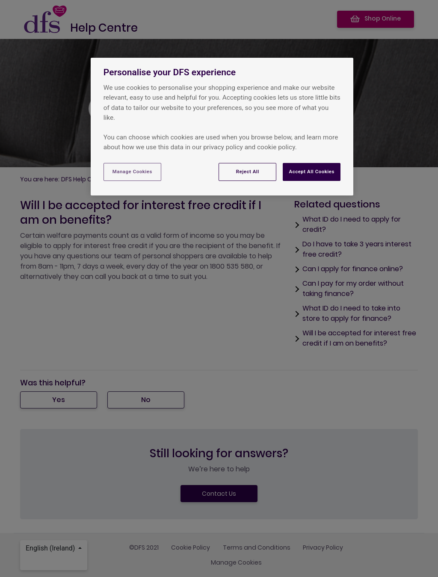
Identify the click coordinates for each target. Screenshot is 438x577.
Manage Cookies (132, 172)
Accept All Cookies (311, 172)
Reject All (247, 172)
